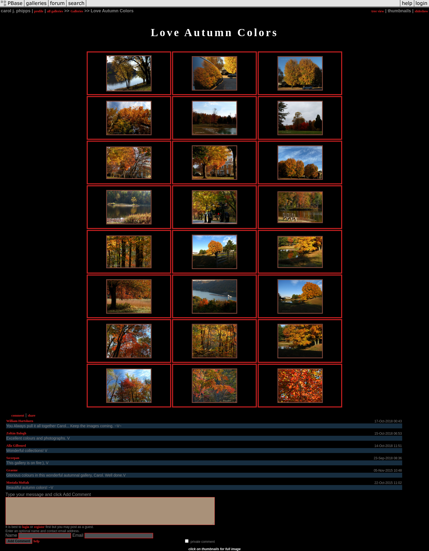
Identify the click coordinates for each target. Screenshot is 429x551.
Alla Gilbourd (16, 446)
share (32, 415)
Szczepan (12, 458)
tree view (377, 11)
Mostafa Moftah (17, 482)
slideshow (421, 11)
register (39, 527)
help (36, 541)
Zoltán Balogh (16, 433)
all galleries (55, 11)
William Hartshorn (19, 421)
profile (39, 11)
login (25, 527)
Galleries (77, 11)
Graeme (12, 470)
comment (17, 415)
